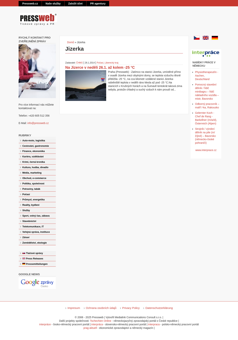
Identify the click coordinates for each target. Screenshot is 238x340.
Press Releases (34, 258)
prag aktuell (90, 327)
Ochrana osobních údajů (101, 307)
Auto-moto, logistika (33, 140)
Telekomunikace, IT (33, 226)
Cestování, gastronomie (35, 146)
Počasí (100, 62)
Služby (26, 210)
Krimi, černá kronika (33, 162)
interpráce (45, 324)
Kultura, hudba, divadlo (35, 167)
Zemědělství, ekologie (34, 243)
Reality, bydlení (30, 205)
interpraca (154, 324)
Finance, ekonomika (33, 151)
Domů (70, 42)
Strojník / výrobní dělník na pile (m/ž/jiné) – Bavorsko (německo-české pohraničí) (205, 135)
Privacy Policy (131, 307)
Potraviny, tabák (31, 189)
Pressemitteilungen (37, 264)
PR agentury (97, 3)
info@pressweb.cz (38, 123)
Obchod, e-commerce (34, 178)
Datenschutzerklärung (159, 307)
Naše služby (53, 3)
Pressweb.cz (30, 3)
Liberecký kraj (111, 62)
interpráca (97, 324)
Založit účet (75, 3)
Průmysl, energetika (33, 199)
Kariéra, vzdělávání (33, 156)
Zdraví (25, 237)
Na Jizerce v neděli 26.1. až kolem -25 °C (100, 67)
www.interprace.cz (206, 150)
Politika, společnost (33, 183)
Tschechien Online (100, 320)
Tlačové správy (34, 253)
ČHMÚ (79, 62)
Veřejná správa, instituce (36, 232)
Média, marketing (31, 172)
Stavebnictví (29, 221)
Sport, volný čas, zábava (35, 216)
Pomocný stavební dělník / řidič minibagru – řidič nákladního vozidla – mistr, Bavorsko (207, 91)
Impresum (73, 307)
